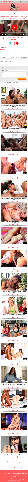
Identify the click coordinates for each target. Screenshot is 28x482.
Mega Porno (12, 478)
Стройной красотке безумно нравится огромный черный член (14, 361)
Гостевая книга (12, 474)
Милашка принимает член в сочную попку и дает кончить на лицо (14, 222)
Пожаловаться (23, 474)
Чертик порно (17, 467)
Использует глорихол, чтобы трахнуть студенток (14, 314)
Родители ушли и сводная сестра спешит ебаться (14, 384)
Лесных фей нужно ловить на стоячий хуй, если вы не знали (14, 292)
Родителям (18, 472)
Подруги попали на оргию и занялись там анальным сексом (14, 129)
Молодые (3, 49)
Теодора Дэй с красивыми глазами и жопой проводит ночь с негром (14, 408)
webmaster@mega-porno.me (21, 479)
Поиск (17, 474)
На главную (5, 472)
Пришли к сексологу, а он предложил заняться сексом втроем (14, 152)
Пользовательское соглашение (18, 473)
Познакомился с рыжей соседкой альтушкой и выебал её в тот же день (14, 268)
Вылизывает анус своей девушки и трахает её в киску (14, 244)
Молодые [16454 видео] (14, 462)
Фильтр (14, 13)
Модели (23, 472)
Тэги (9, 473)
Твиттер (14, 476)
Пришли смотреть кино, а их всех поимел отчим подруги (14, 337)
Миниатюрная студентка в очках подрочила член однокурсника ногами (14, 454)
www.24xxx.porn (10, 467)
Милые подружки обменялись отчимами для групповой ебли (14, 199)
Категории (4, 473)
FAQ (26, 473)
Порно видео (12, 472)
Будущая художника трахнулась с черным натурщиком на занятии (14, 106)
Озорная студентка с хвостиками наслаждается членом (14, 175)
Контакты (5, 474)
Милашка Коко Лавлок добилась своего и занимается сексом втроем (14, 431)
